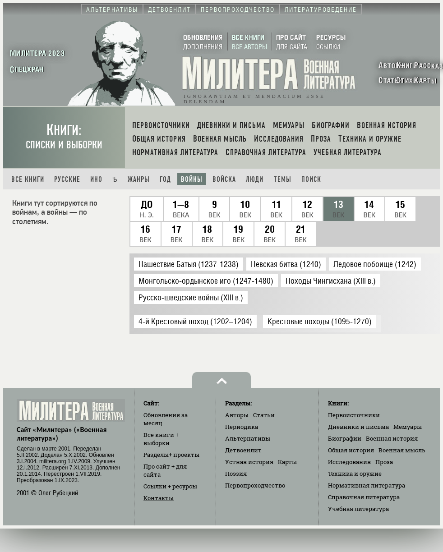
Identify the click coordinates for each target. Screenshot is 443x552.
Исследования (349, 462)
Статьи (264, 415)
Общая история (351, 450)
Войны (192, 179)
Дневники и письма (358, 427)
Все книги (27, 179)
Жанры (139, 179)
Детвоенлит (243, 450)
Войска (224, 179)
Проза (384, 462)
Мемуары (407, 427)
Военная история (392, 438)
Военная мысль (401, 450)
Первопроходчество (255, 485)
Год (165, 179)
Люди (254, 179)
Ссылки (170, 486)
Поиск (311, 179)
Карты (287, 462)
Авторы (237, 415)
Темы (282, 179)
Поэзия (236, 473)
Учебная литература (358, 509)
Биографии (344, 438)
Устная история (249, 462)
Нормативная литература (366, 485)
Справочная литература (364, 497)
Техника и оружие (355, 473)
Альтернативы (247, 438)
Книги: (64, 136)
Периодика (241, 427)
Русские (67, 179)
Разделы (171, 455)
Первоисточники (354, 415)
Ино (96, 179)
